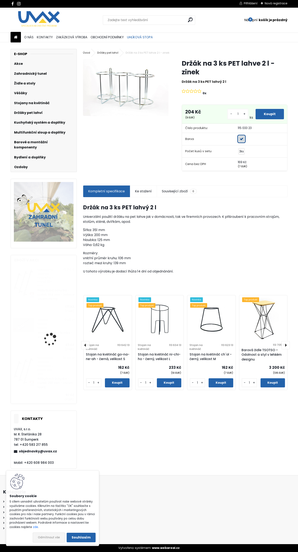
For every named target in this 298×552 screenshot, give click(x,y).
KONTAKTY (45, 37)
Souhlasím (81, 537)
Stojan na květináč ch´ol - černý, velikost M (211, 356)
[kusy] (238, 114)
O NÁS (29, 37)
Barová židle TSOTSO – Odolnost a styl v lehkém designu (262, 355)
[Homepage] (16, 37)
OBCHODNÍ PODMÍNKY (107, 37)
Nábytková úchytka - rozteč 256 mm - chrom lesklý (55, 383)
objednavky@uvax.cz (38, 451)
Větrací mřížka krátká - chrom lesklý (55, 335)
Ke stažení (143, 191)
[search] (190, 19)
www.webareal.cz (166, 548)
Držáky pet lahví (107, 53)
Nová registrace (276, 3)
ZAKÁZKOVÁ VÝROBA (71, 37)
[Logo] (39, 20)
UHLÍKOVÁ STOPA (140, 37)
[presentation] (85, 345)
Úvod (86, 53)
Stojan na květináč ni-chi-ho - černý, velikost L (159, 356)
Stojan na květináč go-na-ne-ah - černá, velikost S (107, 356)
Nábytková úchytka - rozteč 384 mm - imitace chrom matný (56, 294)
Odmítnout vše (49, 537)
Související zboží (179, 191)
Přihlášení (250, 3)
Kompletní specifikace (106, 191)
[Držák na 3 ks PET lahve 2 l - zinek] (125, 87)
